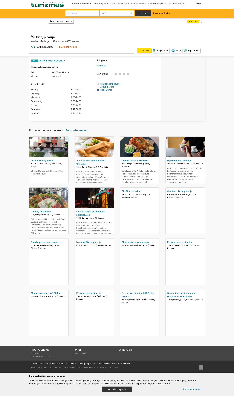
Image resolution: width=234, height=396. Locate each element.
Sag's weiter (104, 90)
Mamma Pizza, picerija (88, 242)
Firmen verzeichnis (81, 3)
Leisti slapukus (117, 389)
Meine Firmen (177, 3)
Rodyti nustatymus (193, 389)
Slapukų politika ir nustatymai (98, 364)
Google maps (160, 50)
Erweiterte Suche (161, 13)
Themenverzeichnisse (40, 356)
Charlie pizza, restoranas (44, 242)
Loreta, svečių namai (42, 160)
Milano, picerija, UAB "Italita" (46, 293)
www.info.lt (35, 368)
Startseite (35, 353)
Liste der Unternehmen (61, 21)
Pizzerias (101, 65)
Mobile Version (126, 350)
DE (198, 3)
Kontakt (60, 364)
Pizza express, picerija (179, 242)
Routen (84, 353)
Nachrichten (123, 3)
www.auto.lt (47, 368)
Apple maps (191, 50)
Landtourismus (138, 3)
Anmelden (125, 364)
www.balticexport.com (109, 368)
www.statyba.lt (76, 368)
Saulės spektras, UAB (46, 364)
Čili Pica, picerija (131, 191)
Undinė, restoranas (41, 211)
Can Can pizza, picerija (179, 191)
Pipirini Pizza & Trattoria (135, 160)
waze (176, 51)
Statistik (115, 364)
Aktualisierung (105, 87)
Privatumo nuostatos (74, 364)
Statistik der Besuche (109, 84)
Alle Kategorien (100, 3)
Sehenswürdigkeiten (157, 3)
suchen (142, 13)
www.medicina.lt (91, 368)
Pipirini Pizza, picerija (179, 160)
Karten (113, 3)
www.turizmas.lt (61, 368)
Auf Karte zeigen (76, 130)
